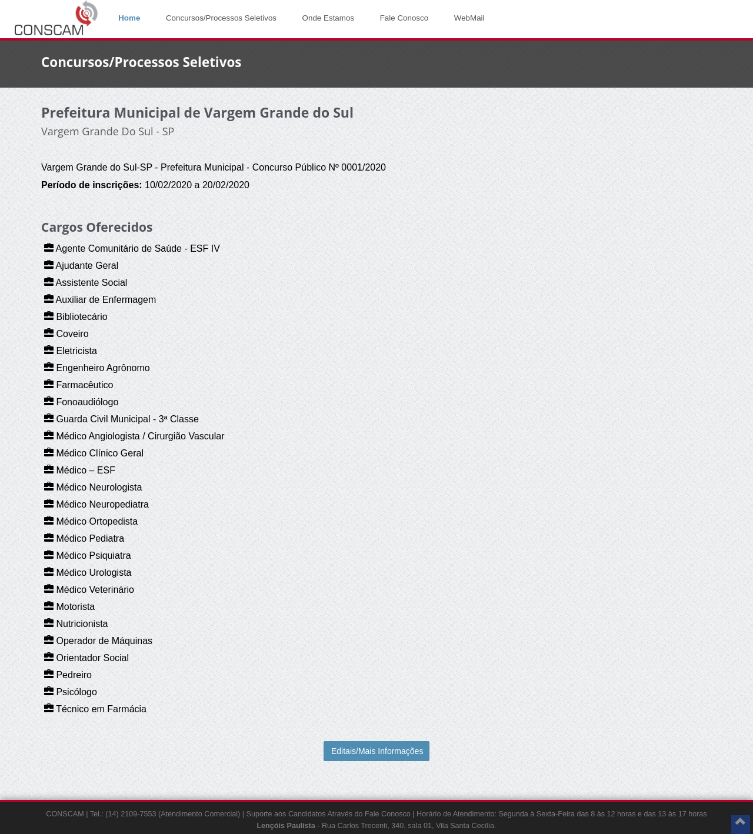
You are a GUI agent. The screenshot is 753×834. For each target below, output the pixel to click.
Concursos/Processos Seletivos (221, 18)
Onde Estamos (328, 18)
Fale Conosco (404, 18)
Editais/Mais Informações (377, 751)
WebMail (469, 18)
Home (129, 18)
